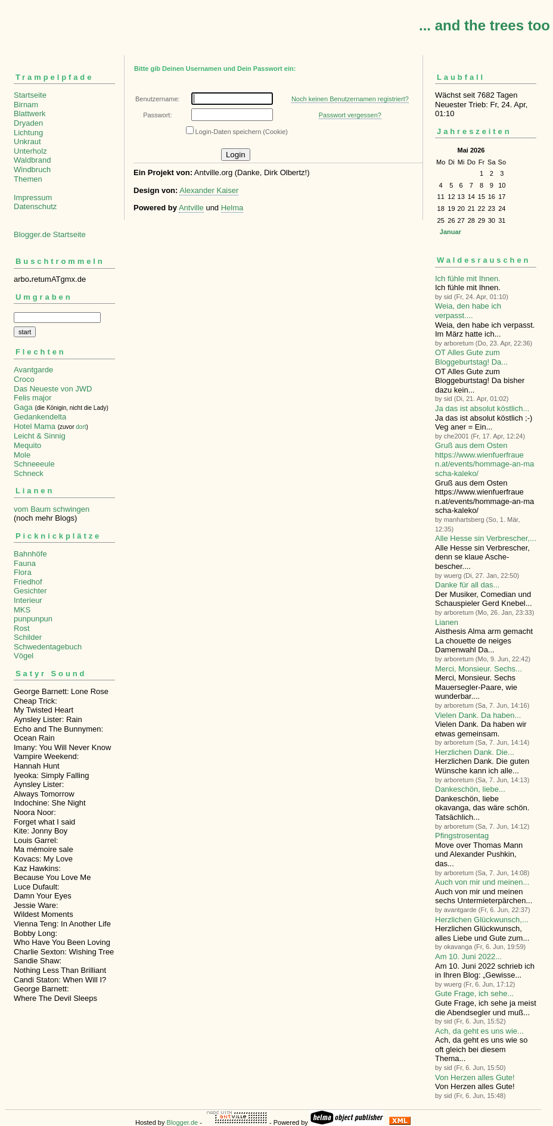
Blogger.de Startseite (50, 234)
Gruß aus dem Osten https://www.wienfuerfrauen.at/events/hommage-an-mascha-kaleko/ (484, 459)
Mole (22, 454)
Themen (28, 179)
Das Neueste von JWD (53, 388)
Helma (232, 207)
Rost (22, 628)
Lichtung (28, 132)
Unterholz (30, 151)
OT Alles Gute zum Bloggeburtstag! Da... (471, 357)
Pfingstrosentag (462, 835)
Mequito (27, 445)
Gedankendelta (40, 416)
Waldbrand (32, 159)
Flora (23, 572)
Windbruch (32, 169)
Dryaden (28, 123)
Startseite (30, 95)
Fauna (25, 563)
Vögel (23, 655)
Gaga (23, 407)
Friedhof (28, 581)
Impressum (33, 197)
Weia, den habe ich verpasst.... (468, 310)
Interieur (28, 600)
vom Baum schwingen (51, 509)
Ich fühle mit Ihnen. (468, 278)
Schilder (28, 637)
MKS (22, 609)
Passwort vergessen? (350, 115)
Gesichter (30, 590)
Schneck (29, 473)
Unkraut (27, 141)
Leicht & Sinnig (40, 435)
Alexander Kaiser (208, 190)
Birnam (26, 104)
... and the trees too (484, 25)
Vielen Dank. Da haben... (478, 715)
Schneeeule (34, 463)
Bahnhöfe (30, 553)
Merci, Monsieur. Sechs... (478, 668)
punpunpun (33, 618)
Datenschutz (35, 206)
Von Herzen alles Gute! (475, 1077)
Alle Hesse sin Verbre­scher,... (485, 538)
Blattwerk (29, 113)
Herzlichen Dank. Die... (474, 752)
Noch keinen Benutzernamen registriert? (350, 98)
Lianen (446, 622)
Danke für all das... (467, 584)
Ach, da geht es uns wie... (479, 1031)
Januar (450, 231)
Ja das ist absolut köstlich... (482, 408)
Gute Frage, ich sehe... (474, 993)
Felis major (33, 397)
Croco (24, 379)
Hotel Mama (34, 426)
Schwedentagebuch (48, 646)
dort (81, 427)
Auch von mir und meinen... (482, 882)
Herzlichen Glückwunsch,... (482, 919)
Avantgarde (33, 369)
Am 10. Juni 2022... (468, 956)
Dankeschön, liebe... (470, 789)
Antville (191, 207)
